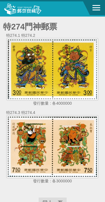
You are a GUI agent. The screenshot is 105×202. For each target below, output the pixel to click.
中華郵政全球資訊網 (35, 9)
